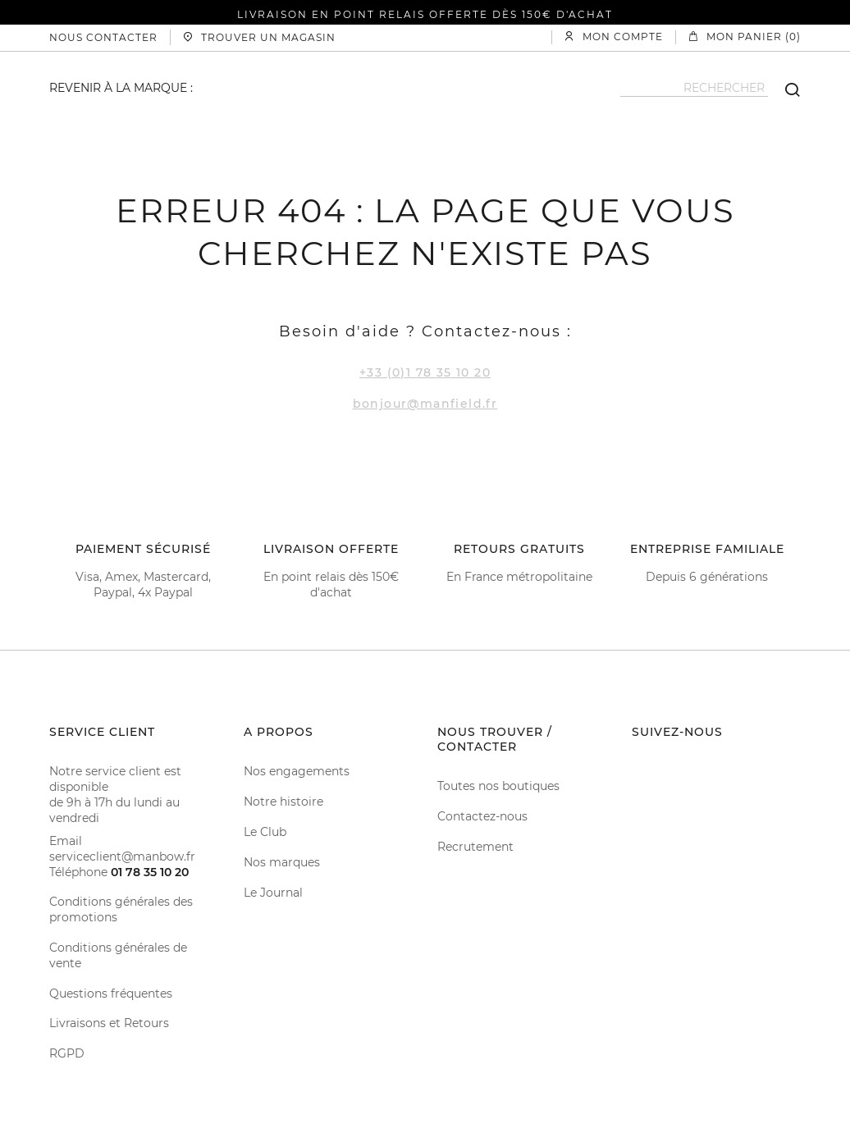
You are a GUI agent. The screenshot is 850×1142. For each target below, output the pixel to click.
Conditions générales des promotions (121, 909)
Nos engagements (297, 771)
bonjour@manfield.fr (425, 403)
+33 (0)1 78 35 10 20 (425, 372)
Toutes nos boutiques (498, 786)
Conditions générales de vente (118, 955)
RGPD (67, 1053)
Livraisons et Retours (109, 1023)
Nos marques (282, 862)
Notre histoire (283, 801)
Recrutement (475, 846)
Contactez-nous (482, 816)
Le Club (265, 832)
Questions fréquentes (110, 993)
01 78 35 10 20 (150, 872)
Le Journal (273, 892)
